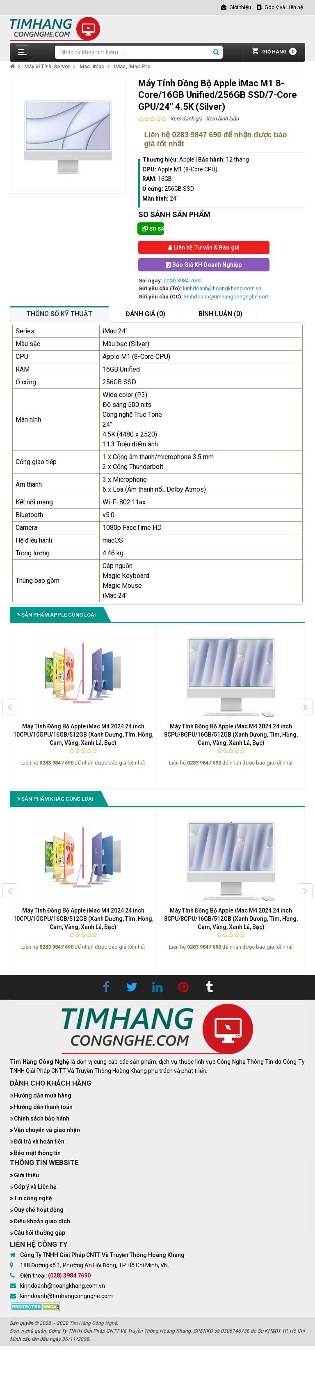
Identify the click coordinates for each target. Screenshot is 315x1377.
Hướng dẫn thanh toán (43, 1107)
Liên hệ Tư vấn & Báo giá (204, 247)
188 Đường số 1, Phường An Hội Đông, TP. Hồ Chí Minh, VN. (94, 1265)
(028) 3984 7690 (182, 280)
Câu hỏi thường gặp (39, 1232)
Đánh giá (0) (145, 314)
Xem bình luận (222, 119)
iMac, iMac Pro (132, 66)
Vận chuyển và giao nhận (47, 1130)
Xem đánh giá (186, 119)
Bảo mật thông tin (37, 1153)
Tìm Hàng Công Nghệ (93, 1323)
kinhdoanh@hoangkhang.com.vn (222, 288)
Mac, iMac (92, 66)
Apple (186, 159)
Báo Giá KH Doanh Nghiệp (204, 264)
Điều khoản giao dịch (42, 1221)
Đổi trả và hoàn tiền (39, 1141)
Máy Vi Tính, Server (47, 66)
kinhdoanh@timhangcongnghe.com (226, 296)
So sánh (153, 229)
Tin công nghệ (33, 1198)
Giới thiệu (26, 1175)
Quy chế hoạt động (39, 1209)
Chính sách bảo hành (41, 1118)
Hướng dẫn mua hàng (42, 1095)
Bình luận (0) (220, 314)
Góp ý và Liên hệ (35, 1186)
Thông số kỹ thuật (59, 314)
